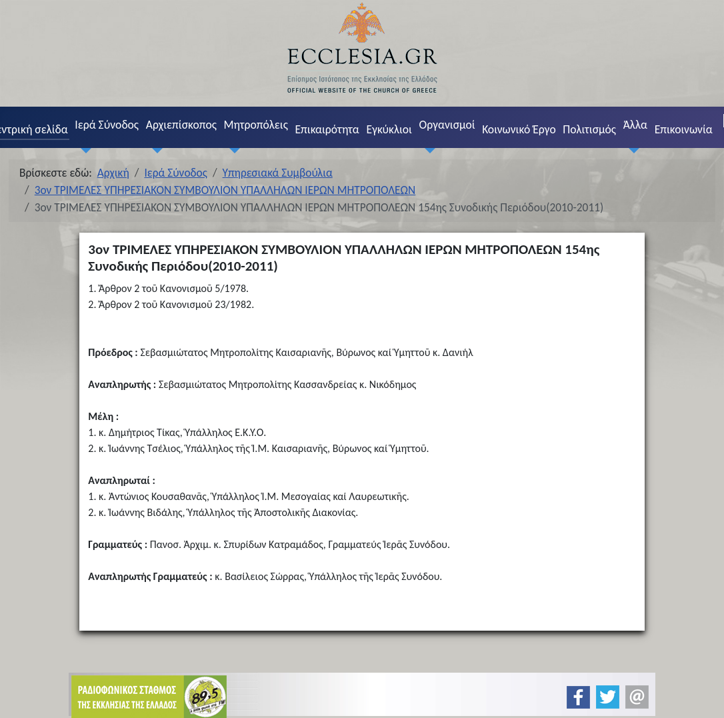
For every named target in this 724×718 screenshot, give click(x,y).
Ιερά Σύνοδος (107, 124)
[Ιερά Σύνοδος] (83, 150)
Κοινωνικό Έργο (518, 129)
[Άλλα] (631, 150)
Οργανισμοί (447, 124)
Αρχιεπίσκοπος (181, 124)
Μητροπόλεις (256, 124)
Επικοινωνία (684, 129)
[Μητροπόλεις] (232, 150)
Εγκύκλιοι (389, 129)
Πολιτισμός (589, 129)
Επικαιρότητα (327, 129)
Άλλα (635, 124)
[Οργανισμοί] (427, 150)
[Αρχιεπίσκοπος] (154, 150)
